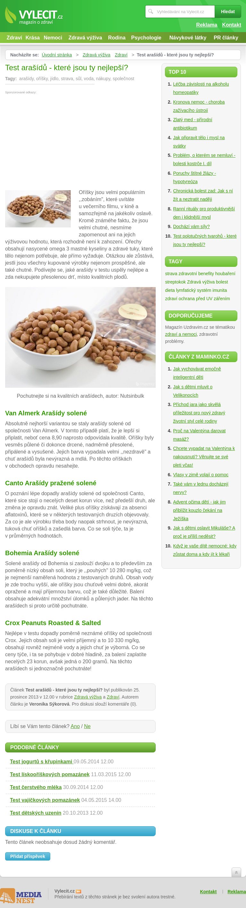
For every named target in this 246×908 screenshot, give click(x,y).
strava (171, 273)
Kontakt (231, 25)
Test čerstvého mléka (36, 787)
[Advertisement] (59, 142)
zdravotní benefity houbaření (206, 273)
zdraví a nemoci (181, 334)
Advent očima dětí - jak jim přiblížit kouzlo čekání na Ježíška (199, 510)
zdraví (171, 298)
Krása (33, 37)
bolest (222, 281)
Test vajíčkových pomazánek (45, 800)
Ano (75, 726)
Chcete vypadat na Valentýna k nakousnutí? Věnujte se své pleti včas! (204, 457)
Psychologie (146, 37)
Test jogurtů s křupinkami (42, 761)
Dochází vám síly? (191, 226)
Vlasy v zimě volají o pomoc (200, 474)
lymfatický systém (193, 290)
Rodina (117, 37)
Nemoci (53, 37)
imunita (219, 290)
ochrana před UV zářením (204, 298)
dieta (170, 290)
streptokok (175, 281)
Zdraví (14, 37)
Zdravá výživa (85, 37)
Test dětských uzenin (36, 813)
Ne (87, 726)
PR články (226, 37)
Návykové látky (188, 37)
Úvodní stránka (57, 54)
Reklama (206, 25)
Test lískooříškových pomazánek (50, 774)
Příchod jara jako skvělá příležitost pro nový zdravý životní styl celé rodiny (199, 413)
